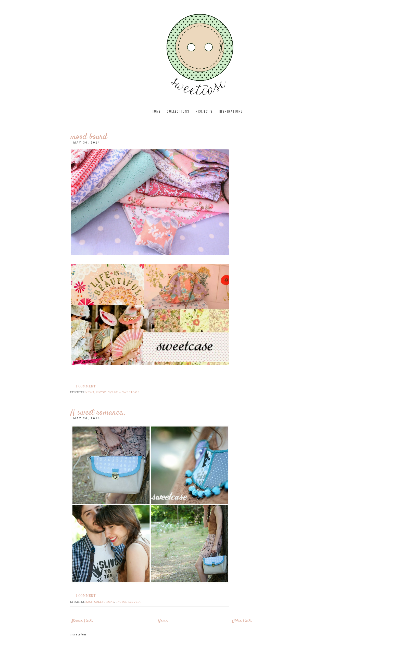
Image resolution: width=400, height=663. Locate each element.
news (89, 392)
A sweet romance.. (98, 413)
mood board (88, 137)
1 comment (86, 386)
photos (101, 392)
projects (204, 111)
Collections (104, 601)
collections (178, 111)
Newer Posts (82, 621)
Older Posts (242, 621)
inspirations (231, 111)
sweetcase (131, 392)
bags (89, 601)
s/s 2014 (114, 392)
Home (156, 111)
